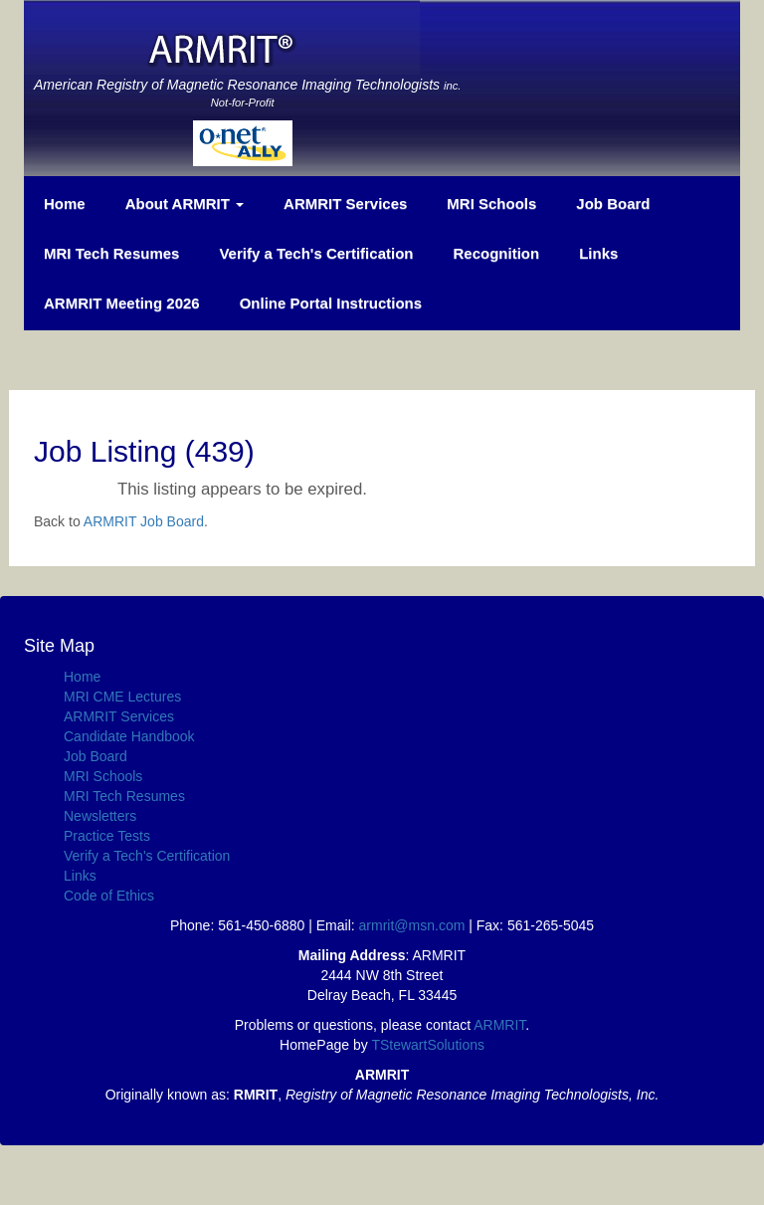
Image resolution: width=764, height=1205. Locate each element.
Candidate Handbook (129, 736)
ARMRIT (499, 1025)
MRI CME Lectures (122, 696)
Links (598, 253)
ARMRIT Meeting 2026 (122, 303)
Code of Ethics (109, 896)
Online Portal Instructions (331, 303)
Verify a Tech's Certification (316, 253)
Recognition (496, 253)
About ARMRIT (184, 203)
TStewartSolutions (427, 1045)
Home (65, 203)
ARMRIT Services (345, 203)
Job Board (613, 203)
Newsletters (100, 816)
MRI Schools (491, 203)
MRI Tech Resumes (111, 253)
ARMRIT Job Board (144, 521)
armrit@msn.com (412, 925)
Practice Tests (107, 836)
